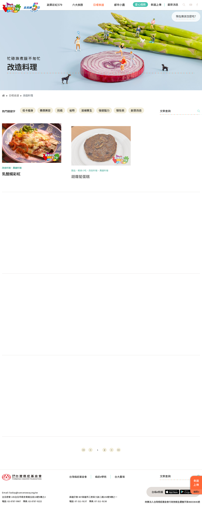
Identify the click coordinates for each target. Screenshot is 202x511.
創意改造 (136, 110)
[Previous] (83, 450)
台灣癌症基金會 (78, 476)
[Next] (111, 450)
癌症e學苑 (100, 476)
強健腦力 (104, 110)
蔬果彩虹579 (54, 5)
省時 (72, 110)
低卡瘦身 (27, 110)
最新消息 (173, 5)
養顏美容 (45, 110)
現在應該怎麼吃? (186, 16)
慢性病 (120, 110)
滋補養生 (86, 110)
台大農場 (120, 476)
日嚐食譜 (98, 5)
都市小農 (119, 5)
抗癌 (60, 110)
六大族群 (77, 5)
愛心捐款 (140, 4)
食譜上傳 (156, 5)
